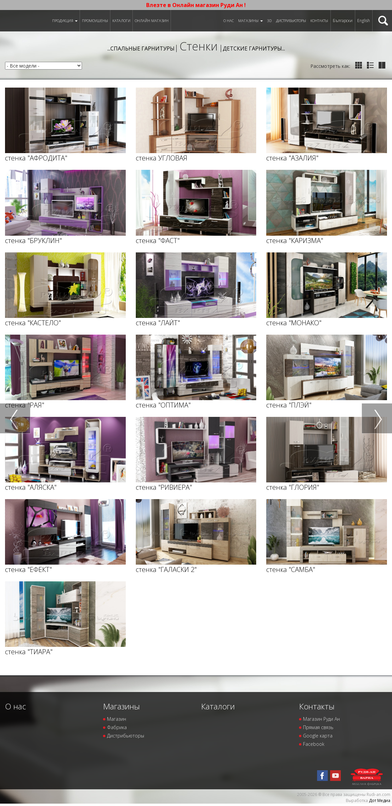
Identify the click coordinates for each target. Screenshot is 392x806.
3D (269, 20)
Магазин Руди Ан (321, 719)
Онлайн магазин (152, 20)
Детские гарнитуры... (254, 48)
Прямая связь (318, 727)
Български (343, 20)
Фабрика (117, 727)
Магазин (116, 719)
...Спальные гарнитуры (141, 48)
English (363, 20)
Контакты (319, 20)
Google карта (317, 735)
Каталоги (121, 20)
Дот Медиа (379, 800)
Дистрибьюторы (291, 20)
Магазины (250, 20)
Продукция (65, 20)
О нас (228, 20)
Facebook (313, 744)
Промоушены (95, 20)
